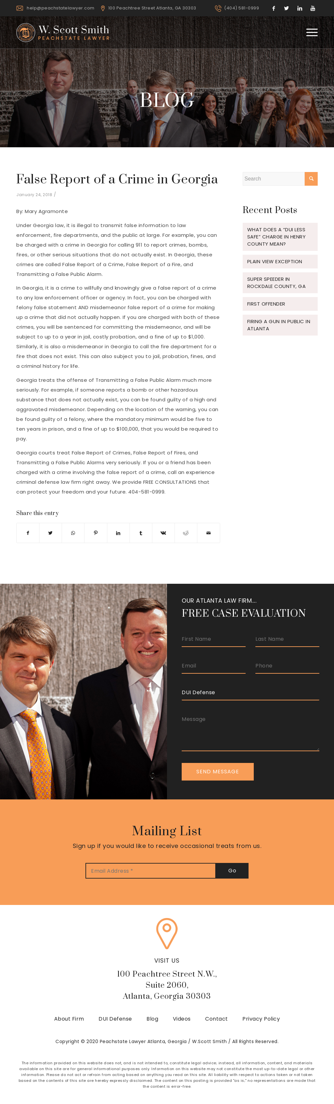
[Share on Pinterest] (95, 533)
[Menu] (310, 32)
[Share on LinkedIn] (118, 533)
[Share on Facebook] (28, 533)
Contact (216, 1019)
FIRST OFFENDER (266, 303)
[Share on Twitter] (50, 533)
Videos (182, 1019)
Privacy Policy (261, 1019)
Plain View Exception (274, 261)
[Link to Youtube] (313, 8)
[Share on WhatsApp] (73, 533)
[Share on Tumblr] (141, 533)
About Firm (69, 1019)
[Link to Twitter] (287, 8)
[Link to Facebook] (274, 8)
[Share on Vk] (163, 533)
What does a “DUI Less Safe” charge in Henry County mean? (276, 236)
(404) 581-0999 (241, 8)
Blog (152, 1019)
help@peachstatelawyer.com (61, 8)
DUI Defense (115, 1019)
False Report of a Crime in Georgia (117, 180)
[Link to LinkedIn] (300, 8)
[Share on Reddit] (186, 533)
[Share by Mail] (208, 533)
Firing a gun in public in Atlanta (279, 325)
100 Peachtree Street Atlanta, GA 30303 (152, 8)
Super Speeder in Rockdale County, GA (276, 283)
